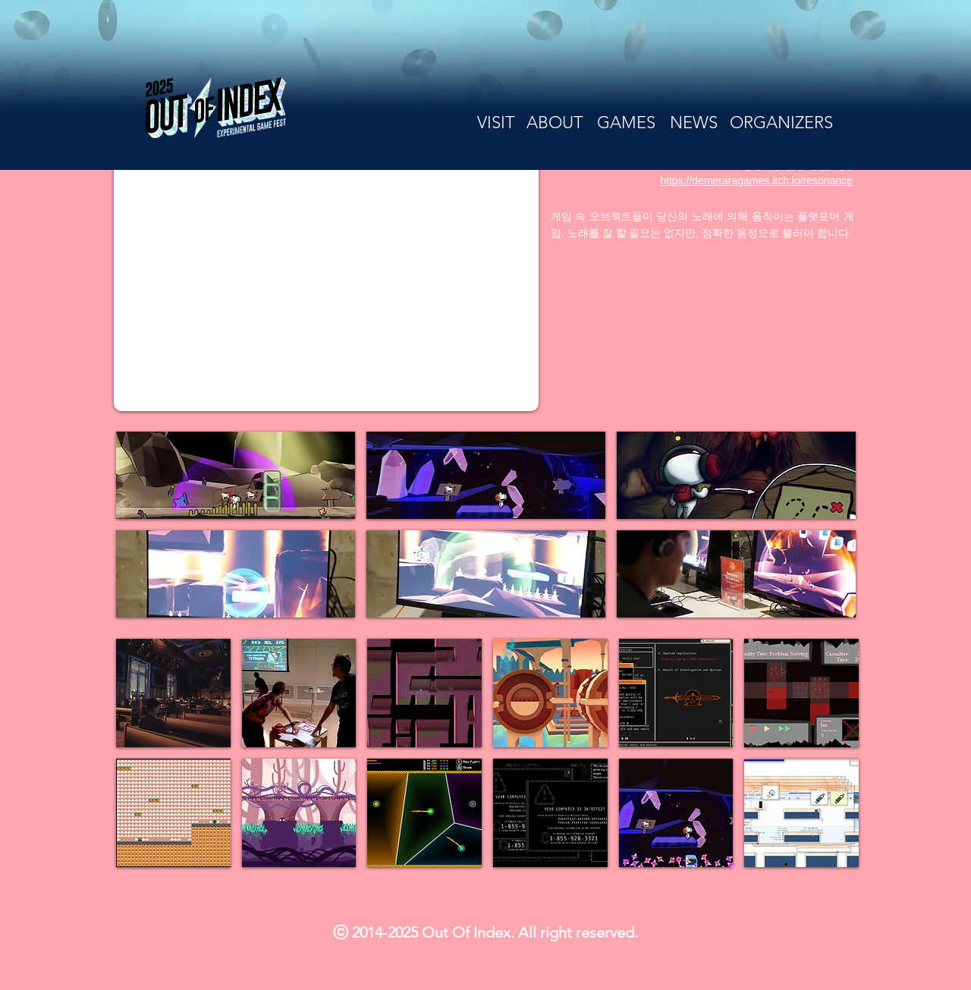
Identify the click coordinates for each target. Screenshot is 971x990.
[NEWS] (693, 123)
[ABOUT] (554, 123)
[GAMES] (626, 123)
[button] (235, 475)
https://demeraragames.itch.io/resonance (756, 180)
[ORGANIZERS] (781, 123)
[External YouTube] (326, 274)
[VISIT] (496, 123)
